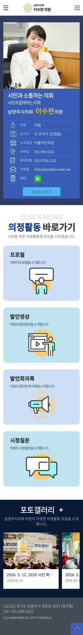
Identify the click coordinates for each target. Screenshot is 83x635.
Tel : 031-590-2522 (18, 611)
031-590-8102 (44, 151)
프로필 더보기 (41, 191)
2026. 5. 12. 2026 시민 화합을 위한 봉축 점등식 (31, 575)
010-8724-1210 (45, 160)
